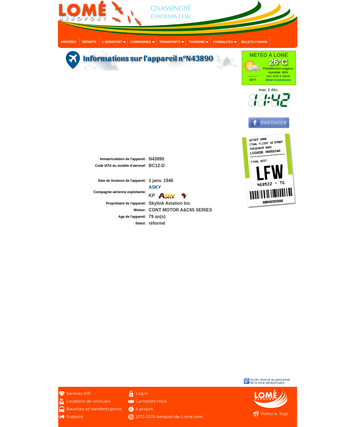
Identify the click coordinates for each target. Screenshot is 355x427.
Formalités (223, 42)
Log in (142, 393)
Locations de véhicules (88, 401)
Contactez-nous (151, 401)
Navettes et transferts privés (93, 408)
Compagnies (140, 42)
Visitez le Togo (274, 413)
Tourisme (197, 42)
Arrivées (68, 42)
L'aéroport (112, 42)
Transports (170, 42)
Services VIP (78, 393)
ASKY (155, 187)
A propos (144, 408)
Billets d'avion (254, 42)
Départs (89, 42)
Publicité (74, 416)
